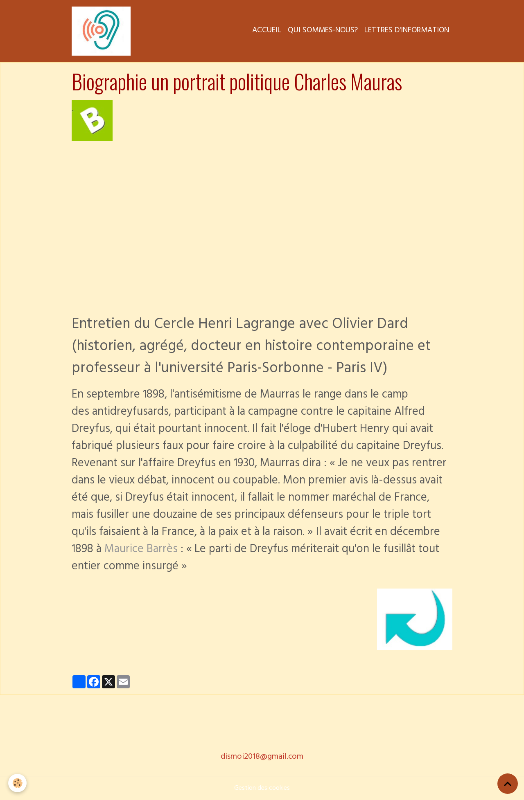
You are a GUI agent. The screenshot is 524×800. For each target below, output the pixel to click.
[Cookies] (17, 783)
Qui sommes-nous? (323, 31)
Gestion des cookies (262, 788)
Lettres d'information (406, 31)
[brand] (103, 31)
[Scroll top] (507, 783)
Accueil (266, 31)
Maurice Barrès (141, 550)
